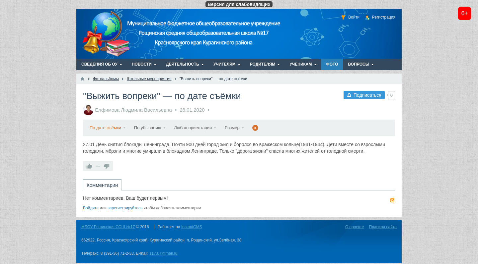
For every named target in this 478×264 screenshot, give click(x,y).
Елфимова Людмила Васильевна (133, 110)
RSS (392, 200)
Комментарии (102, 185)
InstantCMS (191, 227)
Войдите (91, 208)
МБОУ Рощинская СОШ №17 (108, 227)
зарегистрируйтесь (125, 208)
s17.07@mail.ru (163, 253)
